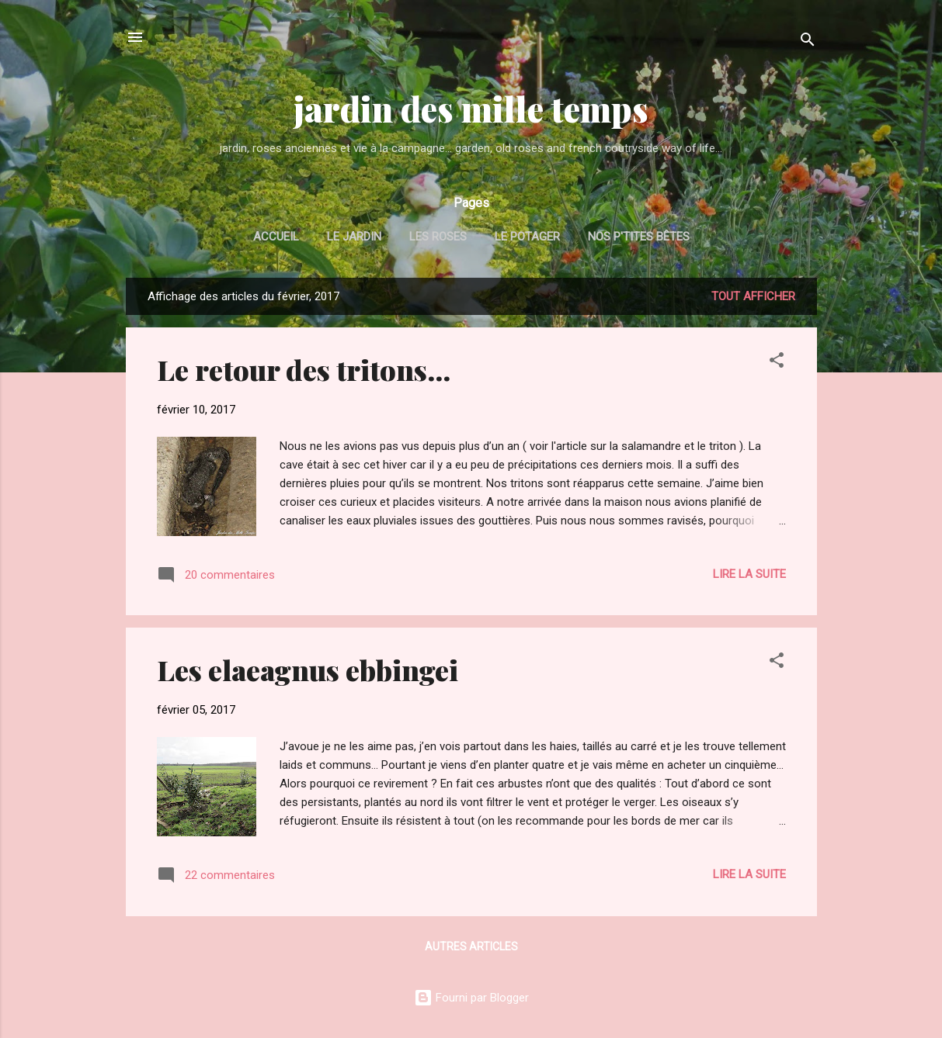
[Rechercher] (807, 42)
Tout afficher (753, 296)
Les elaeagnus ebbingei (307, 669)
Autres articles (471, 946)
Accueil (276, 237)
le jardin (354, 237)
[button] (776, 363)
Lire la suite (749, 574)
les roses (438, 237)
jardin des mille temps (471, 108)
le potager (527, 237)
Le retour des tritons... (303, 369)
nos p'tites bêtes (639, 237)
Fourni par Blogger (471, 998)
